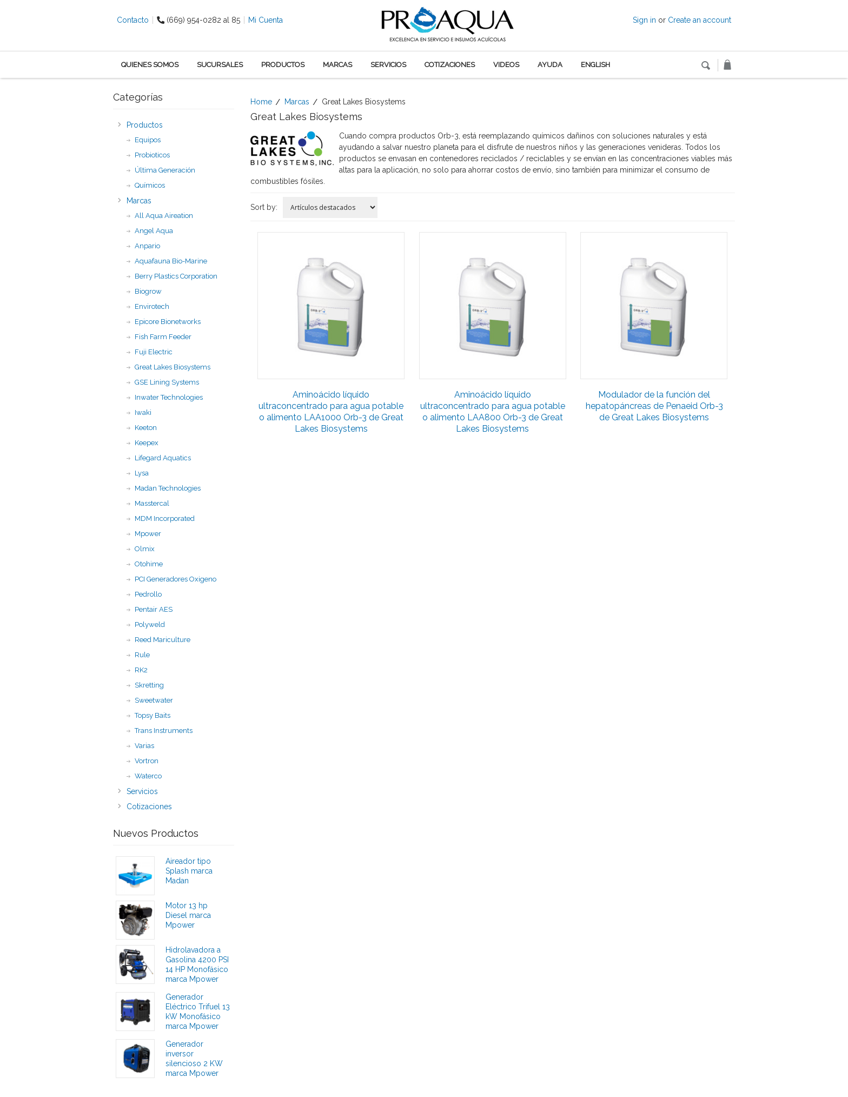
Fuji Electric (154, 352)
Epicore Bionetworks (168, 322)
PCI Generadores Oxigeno (175, 579)
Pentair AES (154, 609)
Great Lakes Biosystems (172, 367)
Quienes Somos (149, 65)
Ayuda (550, 65)
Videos (506, 65)
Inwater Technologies (169, 397)
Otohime (149, 564)
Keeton (146, 428)
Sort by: (263, 207)
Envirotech (152, 306)
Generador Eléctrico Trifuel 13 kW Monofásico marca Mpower (197, 1011)
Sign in (644, 20)
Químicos (150, 185)
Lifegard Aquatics (163, 458)
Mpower (148, 534)
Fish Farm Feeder (163, 337)
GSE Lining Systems (167, 382)
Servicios (388, 65)
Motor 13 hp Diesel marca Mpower (188, 915)
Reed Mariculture (162, 640)
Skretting (149, 685)
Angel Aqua (154, 231)
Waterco (148, 776)
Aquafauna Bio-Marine (171, 261)
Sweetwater (154, 700)
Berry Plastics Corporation (176, 276)
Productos (282, 65)
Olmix (145, 549)
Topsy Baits (152, 715)
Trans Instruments (164, 730)
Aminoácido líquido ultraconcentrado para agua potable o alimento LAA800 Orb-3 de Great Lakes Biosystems (492, 411)
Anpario (147, 246)
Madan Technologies (168, 488)
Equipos (148, 140)
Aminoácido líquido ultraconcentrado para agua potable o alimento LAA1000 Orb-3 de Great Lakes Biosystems (331, 411)
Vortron (146, 761)
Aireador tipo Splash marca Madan (189, 871)
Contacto (133, 20)
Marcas (337, 65)
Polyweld (150, 624)
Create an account (699, 20)
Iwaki (143, 412)
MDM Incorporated (165, 518)
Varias (144, 746)
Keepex (146, 443)
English (595, 65)
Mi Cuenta (265, 20)
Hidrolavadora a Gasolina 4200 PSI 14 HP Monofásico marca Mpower (197, 964)
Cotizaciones (450, 65)
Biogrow (148, 291)
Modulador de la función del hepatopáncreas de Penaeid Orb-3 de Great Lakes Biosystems (654, 405)
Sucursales (220, 65)
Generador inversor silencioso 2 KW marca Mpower (194, 1059)
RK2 (141, 670)
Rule (142, 655)
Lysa (142, 473)
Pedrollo (148, 594)
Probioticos (152, 155)
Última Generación (165, 170)
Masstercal (152, 503)
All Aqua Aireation (164, 216)
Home (261, 101)
